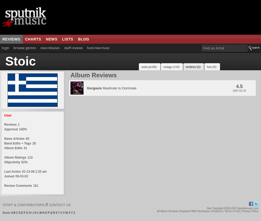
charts (33, 39)
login (5, 48)
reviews (11, 39)
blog (83, 39)
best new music (98, 48)
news (51, 39)
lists (67, 39)
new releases (50, 48)
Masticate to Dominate (112, 88)
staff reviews (73, 48)
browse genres (25, 48)
